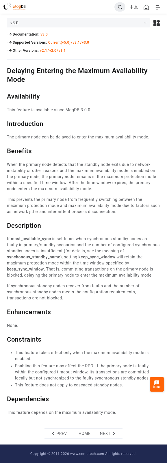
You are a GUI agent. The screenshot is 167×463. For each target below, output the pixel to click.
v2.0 (52, 51)
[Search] (119, 7)
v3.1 (76, 42)
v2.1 (43, 51)
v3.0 (44, 34)
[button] (156, 22)
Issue (157, 384)
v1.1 (62, 51)
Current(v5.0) (59, 42)
